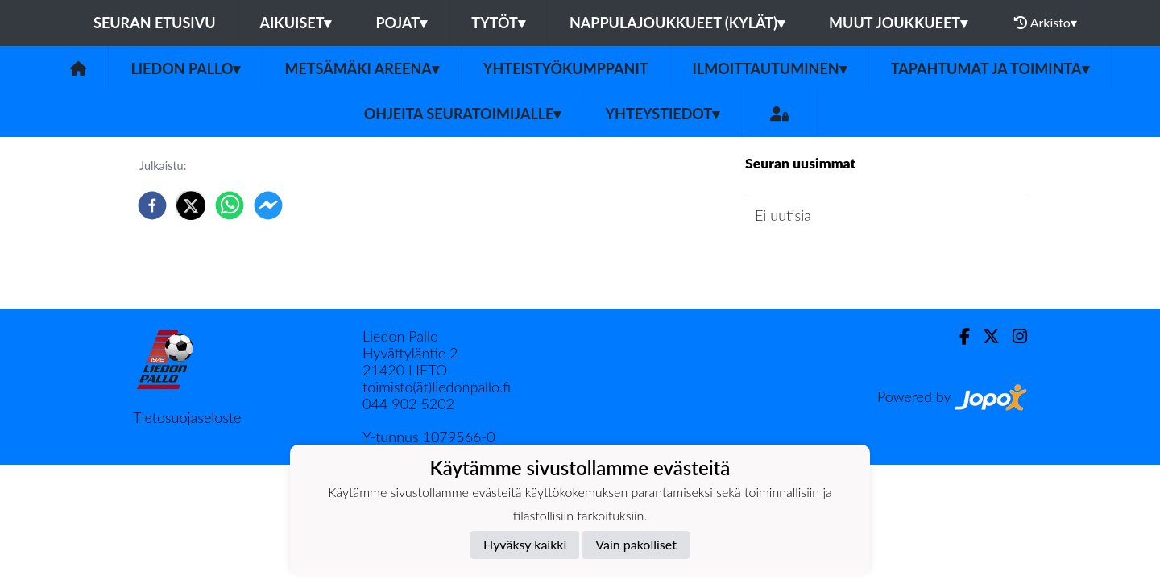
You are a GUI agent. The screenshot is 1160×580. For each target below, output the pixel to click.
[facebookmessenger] (268, 205)
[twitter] (190, 205)
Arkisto (1045, 22)
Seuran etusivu (154, 22)
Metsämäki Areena (361, 68)
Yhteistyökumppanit (565, 68)
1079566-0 (458, 436)
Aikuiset (296, 22)
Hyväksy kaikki (524, 544)
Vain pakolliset (636, 544)
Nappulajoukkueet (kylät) (677, 22)
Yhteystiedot (662, 113)
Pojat (401, 22)
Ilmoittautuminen (770, 68)
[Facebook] (958, 336)
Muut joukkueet (898, 22)
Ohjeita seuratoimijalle (462, 113)
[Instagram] (1013, 336)
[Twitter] (985, 336)
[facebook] (152, 205)
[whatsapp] (229, 205)
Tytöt (498, 22)
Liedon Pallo (185, 68)
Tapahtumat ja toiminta (990, 68)
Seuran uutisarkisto (816, 260)
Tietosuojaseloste (187, 417)
